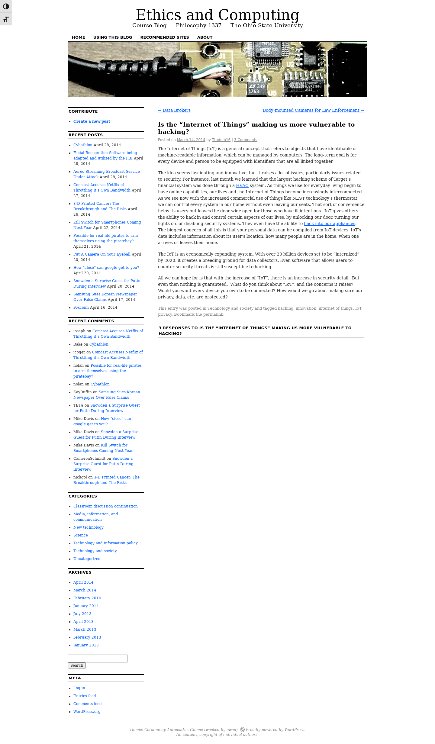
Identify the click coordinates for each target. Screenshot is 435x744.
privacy (165, 314)
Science (80, 535)
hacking (285, 308)
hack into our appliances (329, 223)
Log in (79, 688)
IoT (358, 308)
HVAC (242, 185)
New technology (88, 527)
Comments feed (87, 704)
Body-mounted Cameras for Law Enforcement (313, 110)
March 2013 (84, 629)
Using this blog (112, 37)
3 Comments (245, 140)
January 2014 (86, 606)
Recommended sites (164, 37)
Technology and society (230, 308)
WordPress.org (87, 712)
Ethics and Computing (218, 14)
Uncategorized (87, 559)
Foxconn (81, 307)
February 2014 (87, 598)
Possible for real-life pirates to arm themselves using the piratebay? (107, 370)
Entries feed (84, 696)
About (204, 37)
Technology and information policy (105, 543)
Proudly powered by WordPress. (275, 729)
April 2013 (83, 622)
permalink (213, 314)
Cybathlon (82, 145)
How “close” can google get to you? (106, 268)
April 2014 (83, 582)
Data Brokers (174, 110)
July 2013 (82, 614)
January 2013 (86, 645)
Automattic (177, 729)
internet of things (336, 308)
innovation (306, 308)
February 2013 (87, 637)
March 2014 (84, 590)
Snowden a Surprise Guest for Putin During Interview (103, 464)
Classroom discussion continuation (105, 506)
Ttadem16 (221, 140)
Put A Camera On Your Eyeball (101, 254)
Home (78, 37)
